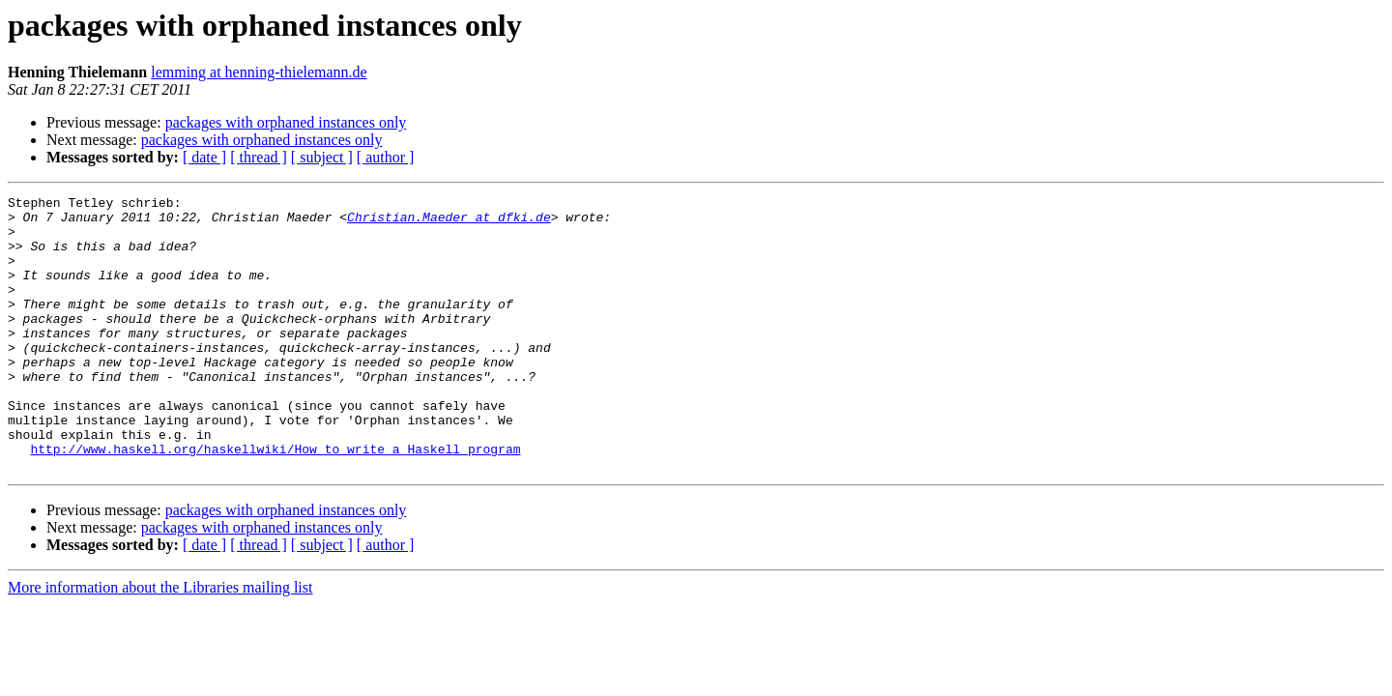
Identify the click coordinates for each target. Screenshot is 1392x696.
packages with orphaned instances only (286, 122)
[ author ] (386, 157)
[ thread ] (258, 157)
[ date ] (204, 157)
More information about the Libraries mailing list (160, 642)
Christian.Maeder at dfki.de (449, 222)
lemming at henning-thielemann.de (259, 72)
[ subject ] (322, 157)
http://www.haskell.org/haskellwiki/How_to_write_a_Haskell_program (275, 500)
